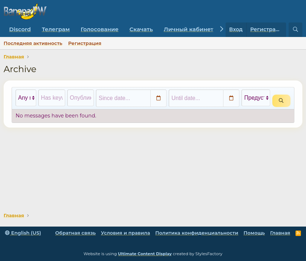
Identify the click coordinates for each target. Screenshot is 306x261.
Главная (280, 233)
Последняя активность (33, 43)
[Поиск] (295, 29)
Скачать (141, 29)
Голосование (100, 29)
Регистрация (84, 43)
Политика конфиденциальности (196, 233)
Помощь (254, 233)
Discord (20, 29)
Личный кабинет (188, 29)
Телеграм (56, 29)
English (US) (23, 233)
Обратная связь (75, 233)
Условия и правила (125, 233)
